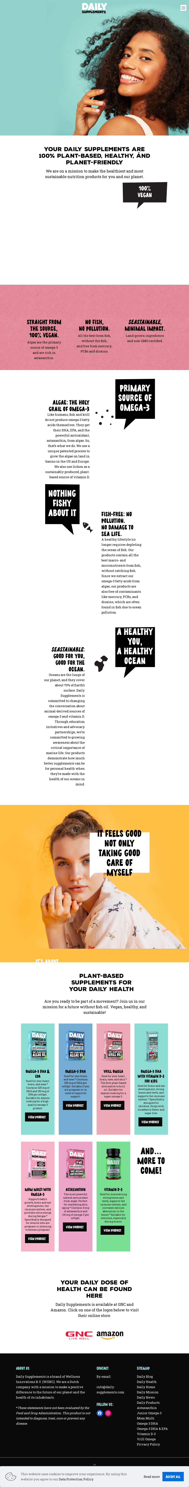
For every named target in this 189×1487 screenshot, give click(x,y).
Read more (152, 1476)
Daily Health (147, 1382)
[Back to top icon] (94, 1464)
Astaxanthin (147, 1408)
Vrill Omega (146, 1439)
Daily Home (146, 1387)
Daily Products (148, 1402)
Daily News (146, 1397)
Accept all (173, 1475)
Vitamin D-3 (146, 1434)
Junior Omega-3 (149, 1413)
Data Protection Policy (76, 1479)
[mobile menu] (183, 8)
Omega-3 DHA (147, 1423)
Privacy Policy (148, 1444)
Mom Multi (145, 1418)
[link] (38, 1046)
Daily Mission (148, 1392)
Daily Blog (145, 1376)
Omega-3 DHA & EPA (152, 1429)
